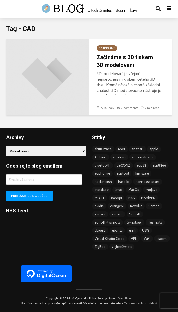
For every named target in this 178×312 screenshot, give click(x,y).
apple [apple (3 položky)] (154, 149)
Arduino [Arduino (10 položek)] (100, 157)
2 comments (129, 108)
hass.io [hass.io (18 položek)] (123, 181)
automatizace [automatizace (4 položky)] (142, 157)
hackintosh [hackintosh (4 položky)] (103, 181)
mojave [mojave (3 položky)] (151, 189)
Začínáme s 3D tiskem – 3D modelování (127, 61)
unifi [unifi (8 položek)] (132, 230)
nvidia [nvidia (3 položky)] (99, 206)
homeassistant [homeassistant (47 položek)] (147, 181)
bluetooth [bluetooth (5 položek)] (102, 165)
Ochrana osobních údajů (140, 303)
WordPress (125, 298)
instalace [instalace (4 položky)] (102, 189)
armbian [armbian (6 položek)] (119, 157)
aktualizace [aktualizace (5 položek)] (103, 149)
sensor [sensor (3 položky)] (100, 214)
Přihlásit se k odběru (29, 196)
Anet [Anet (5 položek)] (121, 149)
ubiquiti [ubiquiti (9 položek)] (100, 230)
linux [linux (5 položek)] (118, 189)
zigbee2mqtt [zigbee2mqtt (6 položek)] (122, 246)
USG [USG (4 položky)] (145, 230)
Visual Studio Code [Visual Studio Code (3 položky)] (109, 238)
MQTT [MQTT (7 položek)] (100, 198)
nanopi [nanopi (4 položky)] (116, 198)
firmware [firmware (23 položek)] (142, 173)
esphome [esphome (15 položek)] (102, 173)
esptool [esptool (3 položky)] (122, 173)
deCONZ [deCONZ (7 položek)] (123, 165)
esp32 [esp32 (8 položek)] (141, 165)
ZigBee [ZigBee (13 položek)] (100, 246)
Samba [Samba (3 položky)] (153, 206)
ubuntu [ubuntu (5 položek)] (117, 230)
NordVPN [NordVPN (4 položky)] (148, 198)
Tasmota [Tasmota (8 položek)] (155, 222)
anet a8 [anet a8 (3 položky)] (137, 149)
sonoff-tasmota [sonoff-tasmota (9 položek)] (107, 222)
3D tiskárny (106, 48)
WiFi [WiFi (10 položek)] (147, 238)
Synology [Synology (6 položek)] (134, 222)
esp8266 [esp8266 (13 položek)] (159, 165)
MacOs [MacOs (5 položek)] (133, 189)
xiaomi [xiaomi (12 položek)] (162, 238)
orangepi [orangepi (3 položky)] (117, 206)
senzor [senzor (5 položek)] (117, 214)
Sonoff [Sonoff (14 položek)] (134, 214)
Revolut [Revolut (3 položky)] (136, 206)
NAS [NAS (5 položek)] (131, 198)
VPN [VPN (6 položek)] (134, 238)
